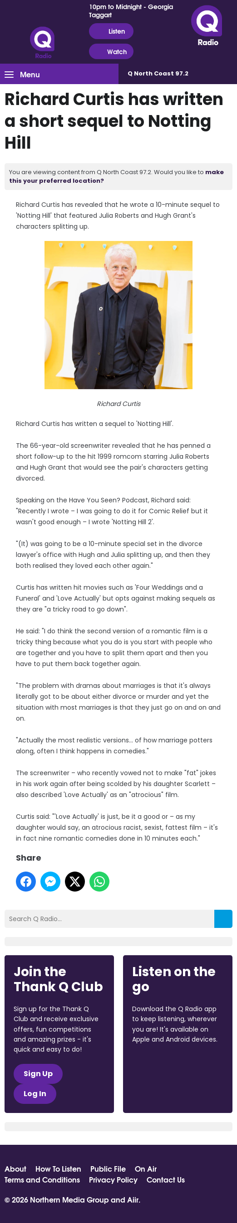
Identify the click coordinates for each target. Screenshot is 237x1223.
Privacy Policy (113, 1179)
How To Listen (58, 1168)
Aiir (132, 1199)
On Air (146, 1168)
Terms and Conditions (42, 1179)
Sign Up (38, 1073)
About (15, 1168)
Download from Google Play (166, 1087)
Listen (111, 31)
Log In (35, 1093)
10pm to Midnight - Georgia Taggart (131, 10)
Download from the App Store (167, 1063)
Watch (111, 51)
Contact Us (166, 1179)
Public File (108, 1168)
